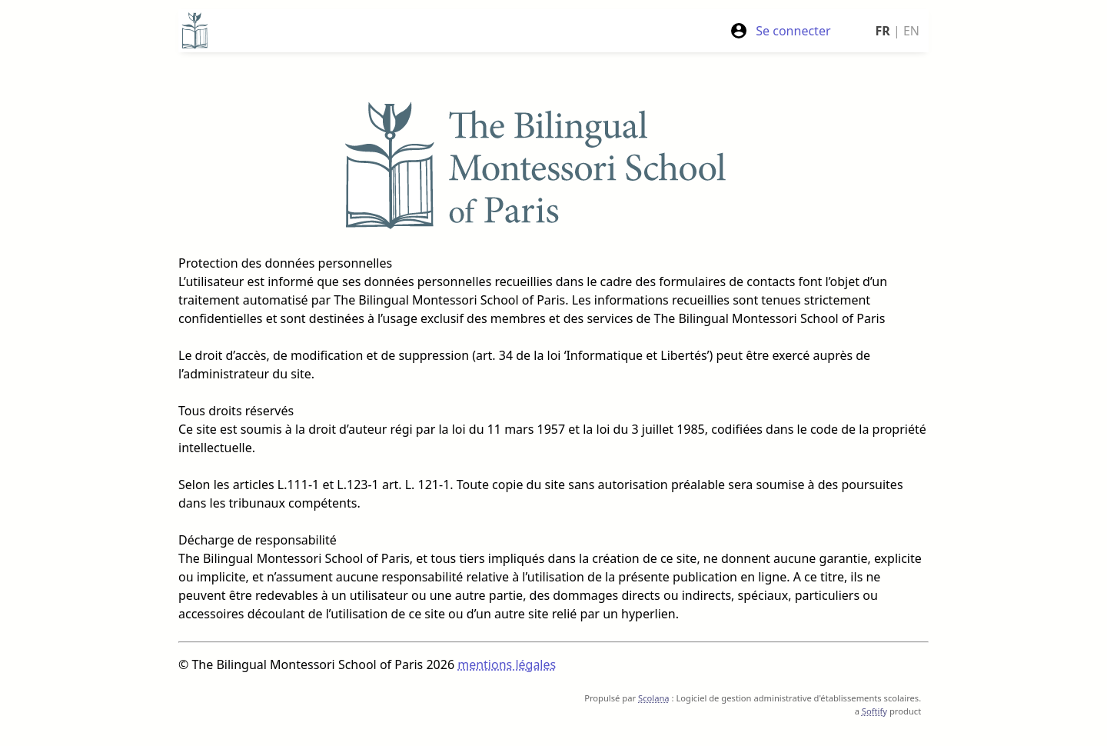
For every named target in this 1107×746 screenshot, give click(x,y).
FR (883, 30)
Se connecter (780, 31)
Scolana (654, 698)
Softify (874, 711)
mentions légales (506, 664)
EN (911, 30)
